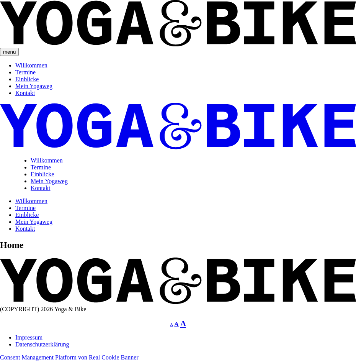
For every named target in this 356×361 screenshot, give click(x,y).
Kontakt (25, 93)
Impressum (28, 337)
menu (9, 52)
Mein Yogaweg (33, 86)
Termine (25, 72)
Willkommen (31, 65)
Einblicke (27, 79)
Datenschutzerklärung (42, 344)
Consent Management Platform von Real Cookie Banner (69, 357)
